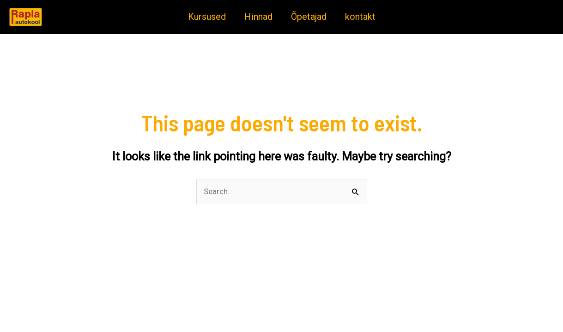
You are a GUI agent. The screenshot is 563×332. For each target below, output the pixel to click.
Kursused (207, 17)
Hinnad (258, 17)
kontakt (360, 17)
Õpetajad (309, 17)
